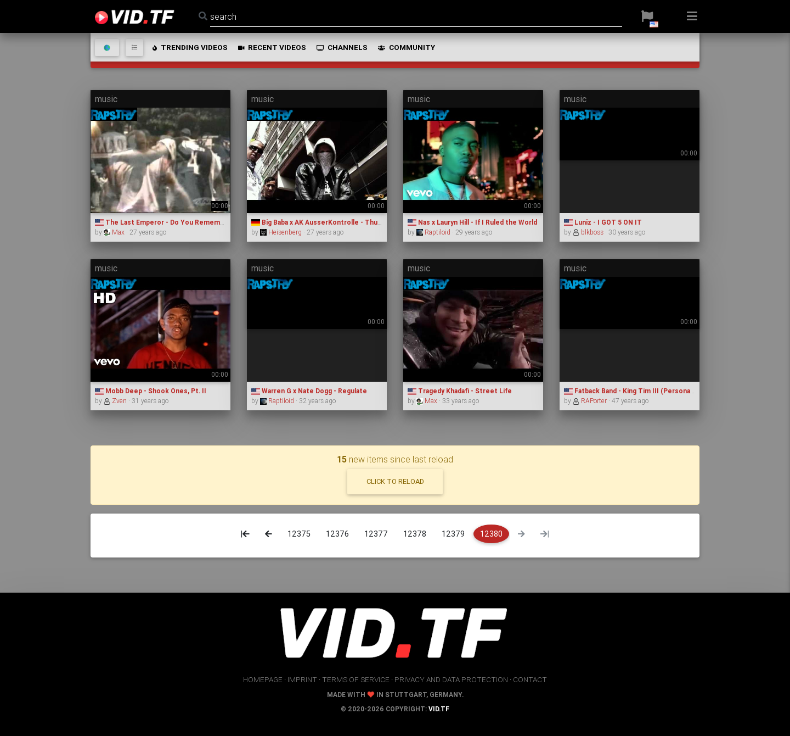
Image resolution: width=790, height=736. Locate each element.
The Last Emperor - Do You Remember (163, 222)
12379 (453, 534)
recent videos (271, 47)
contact (530, 679)
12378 (414, 534)
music (106, 98)
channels (341, 47)
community (405, 47)
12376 (337, 534)
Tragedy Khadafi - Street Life (460, 391)
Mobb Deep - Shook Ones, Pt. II (150, 391)
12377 (376, 534)
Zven (116, 401)
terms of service (356, 679)
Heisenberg (281, 232)
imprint (302, 679)
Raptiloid (434, 232)
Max (115, 232)
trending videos (189, 47)
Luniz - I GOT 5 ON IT (603, 222)
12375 (299, 534)
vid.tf (438, 709)
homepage (263, 679)
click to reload (395, 481)
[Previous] (268, 534)
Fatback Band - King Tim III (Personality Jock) (642, 391)
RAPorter (590, 401)
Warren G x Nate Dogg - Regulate (309, 391)
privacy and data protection (451, 679)
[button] (647, 16)
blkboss (589, 232)
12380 (491, 534)
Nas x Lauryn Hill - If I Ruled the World (472, 222)
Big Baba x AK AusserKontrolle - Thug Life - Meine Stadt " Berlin (358, 222)
